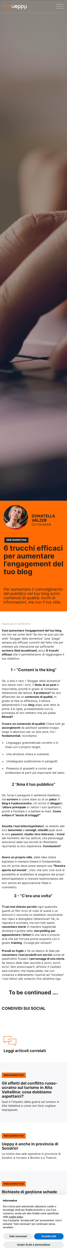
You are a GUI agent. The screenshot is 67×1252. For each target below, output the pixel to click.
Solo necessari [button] (18, 1236)
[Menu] (59, 6)
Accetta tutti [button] (49, 1236)
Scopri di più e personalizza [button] (33, 1244)
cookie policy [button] (16, 1216)
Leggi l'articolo (33, 1092)
